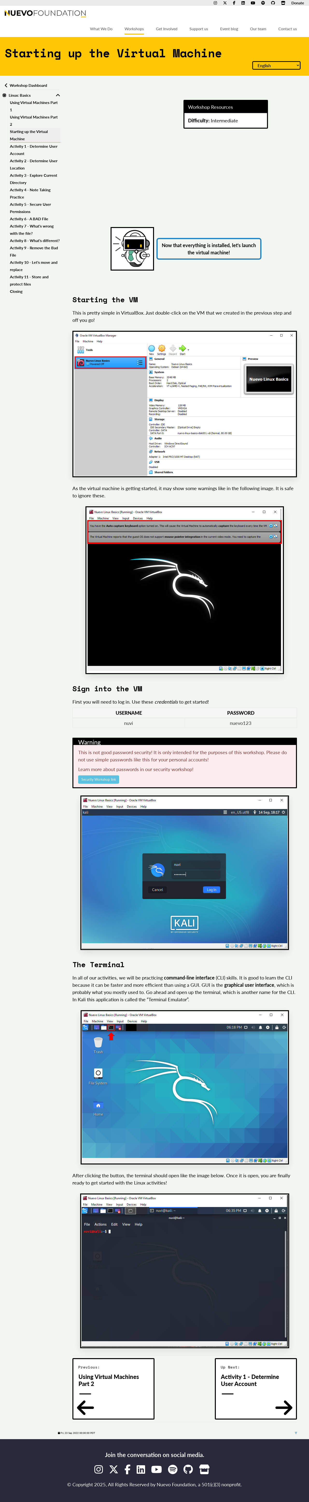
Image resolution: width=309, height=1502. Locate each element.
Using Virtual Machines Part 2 (34, 120)
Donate (297, 2)
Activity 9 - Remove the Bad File (34, 251)
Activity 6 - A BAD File (29, 218)
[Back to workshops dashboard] (5, 85)
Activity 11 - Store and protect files (29, 280)
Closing (16, 291)
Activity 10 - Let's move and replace (33, 266)
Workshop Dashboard (28, 85)
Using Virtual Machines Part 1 (34, 106)
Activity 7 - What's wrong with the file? (32, 230)
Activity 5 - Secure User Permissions (30, 208)
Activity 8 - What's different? (35, 240)
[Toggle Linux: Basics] (58, 95)
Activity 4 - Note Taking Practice (30, 193)
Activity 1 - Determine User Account (33, 150)
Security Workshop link (98, 779)
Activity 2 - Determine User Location (33, 164)
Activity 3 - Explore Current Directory (33, 179)
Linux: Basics (20, 95)
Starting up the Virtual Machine (29, 135)
